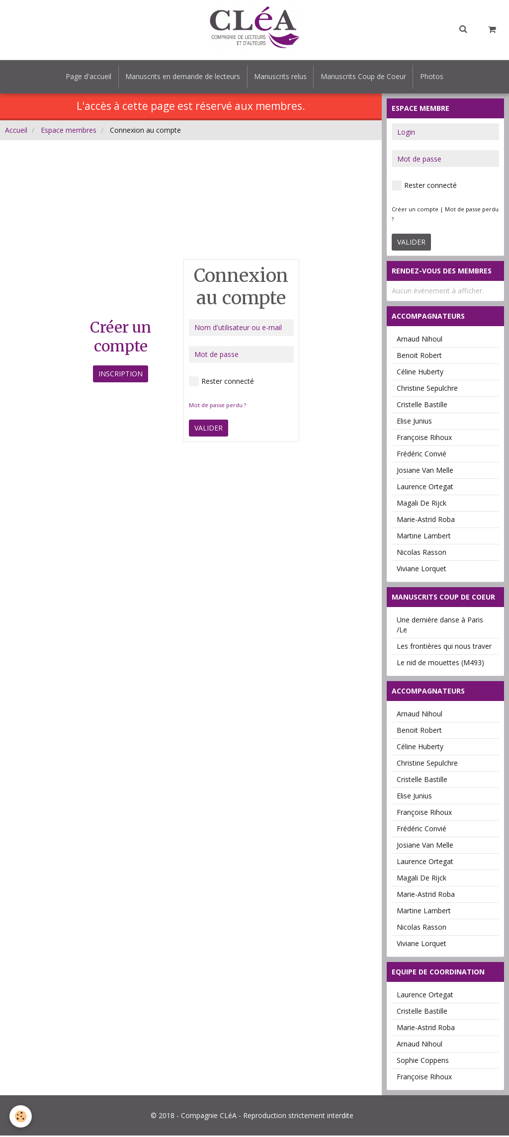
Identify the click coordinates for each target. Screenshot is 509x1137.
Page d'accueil (85, 77)
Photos (434, 77)
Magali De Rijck (421, 504)
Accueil (16, 131)
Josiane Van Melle (425, 471)
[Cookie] (21, 1116)
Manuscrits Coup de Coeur (365, 77)
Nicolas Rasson (421, 553)
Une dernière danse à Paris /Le (440, 626)
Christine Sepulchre (427, 389)
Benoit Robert (419, 356)
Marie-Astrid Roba (426, 520)
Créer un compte (415, 210)
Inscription (120, 375)
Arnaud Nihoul (419, 340)
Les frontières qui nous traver (444, 647)
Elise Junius (414, 422)
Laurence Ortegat (425, 488)
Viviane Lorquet (421, 570)
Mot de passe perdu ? (217, 406)
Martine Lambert (424, 537)
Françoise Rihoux (424, 438)
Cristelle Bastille (422, 406)
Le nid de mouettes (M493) (440, 664)
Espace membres (68, 131)
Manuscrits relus (280, 77)
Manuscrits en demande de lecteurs (181, 77)
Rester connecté (221, 383)
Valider (208, 429)
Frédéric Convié (421, 455)
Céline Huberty (420, 373)
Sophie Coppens (423, 1061)
